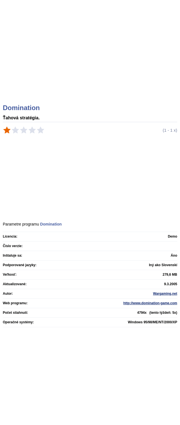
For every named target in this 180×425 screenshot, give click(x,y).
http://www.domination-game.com (150, 303)
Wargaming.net (165, 294)
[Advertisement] (90, 59)
